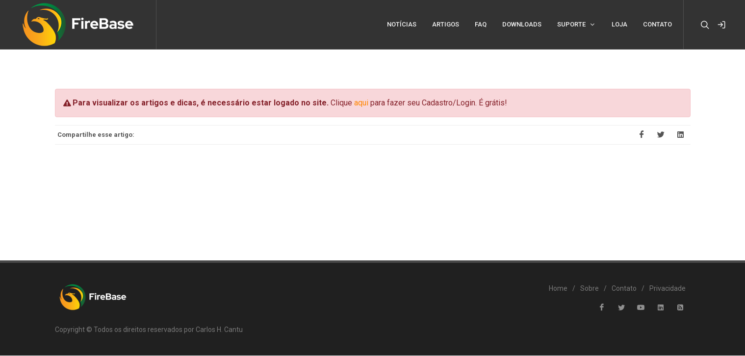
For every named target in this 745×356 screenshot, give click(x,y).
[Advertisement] (372, 196)
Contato (624, 289)
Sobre (589, 289)
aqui (361, 103)
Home (558, 289)
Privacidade (667, 289)
